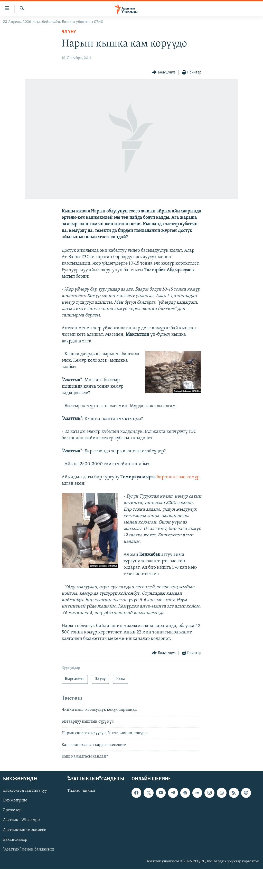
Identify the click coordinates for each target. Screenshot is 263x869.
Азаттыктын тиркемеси (24, 830)
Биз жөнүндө (15, 801)
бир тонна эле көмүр (178, 477)
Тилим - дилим (81, 791)
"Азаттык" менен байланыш (28, 849)
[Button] (163, 72)
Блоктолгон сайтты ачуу (25, 791)
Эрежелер (12, 810)
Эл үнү (69, 32)
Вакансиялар (15, 840)
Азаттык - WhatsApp (21, 820)
